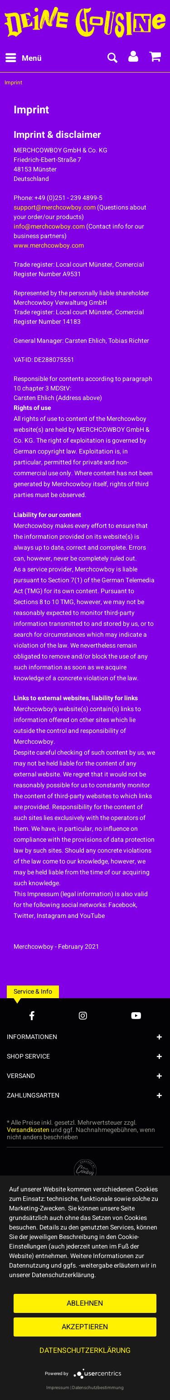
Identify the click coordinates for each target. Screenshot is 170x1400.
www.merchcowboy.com (49, 245)
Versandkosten (28, 1130)
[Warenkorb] (155, 58)
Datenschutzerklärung (85, 1350)
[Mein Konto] (134, 58)
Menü (23, 57)
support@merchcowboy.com (55, 207)
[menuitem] (23, 58)
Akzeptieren (85, 1327)
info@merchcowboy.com (49, 226)
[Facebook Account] (32, 1015)
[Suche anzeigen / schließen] (112, 58)
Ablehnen (85, 1303)
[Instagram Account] (83, 1015)
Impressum (57, 1388)
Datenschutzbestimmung (98, 1388)
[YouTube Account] (136, 1015)
